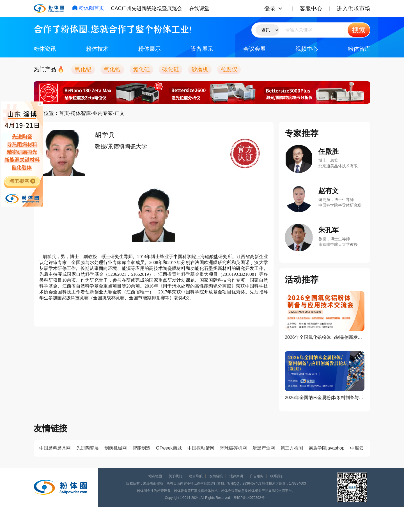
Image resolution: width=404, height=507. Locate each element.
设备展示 (202, 49)
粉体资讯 (45, 49)
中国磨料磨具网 (55, 448)
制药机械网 (115, 448)
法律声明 (236, 476)
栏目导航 (196, 476)
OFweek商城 (169, 448)
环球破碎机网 (233, 448)
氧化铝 (83, 69)
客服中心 (311, 8)
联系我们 (277, 476)
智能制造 (141, 448)
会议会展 (254, 49)
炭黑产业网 (263, 448)
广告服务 (256, 476)
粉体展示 (149, 49)
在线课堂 (199, 8)
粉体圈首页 (88, 8)
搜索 (359, 30)
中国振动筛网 (200, 448)
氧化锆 (112, 69)
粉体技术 (97, 49)
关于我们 (175, 476)
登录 (270, 8)
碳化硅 (170, 69)
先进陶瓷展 (87, 448)
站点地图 (155, 476)
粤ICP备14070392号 (249, 497)
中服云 (357, 448)
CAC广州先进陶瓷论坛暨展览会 (146, 8)
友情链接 (216, 476)
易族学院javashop (327, 448)
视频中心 (306, 49)
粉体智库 (359, 49)
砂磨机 (199, 69)
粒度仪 (229, 69)
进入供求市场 (353, 8)
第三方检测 (292, 448)
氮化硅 (141, 69)
